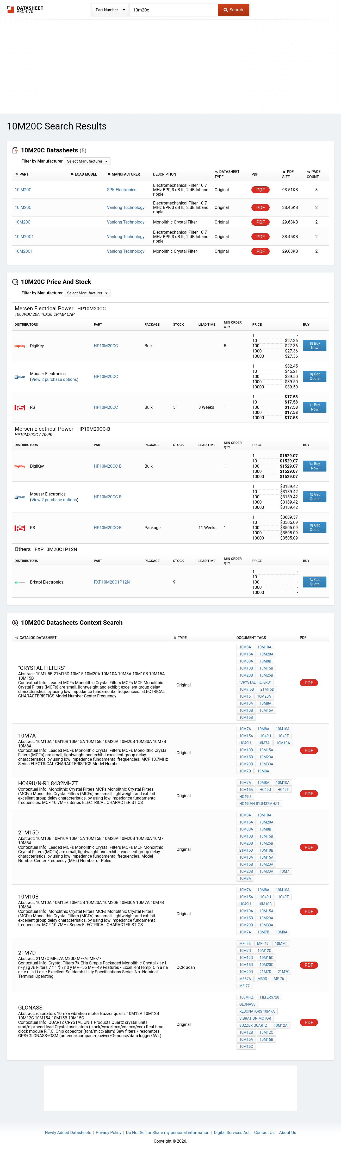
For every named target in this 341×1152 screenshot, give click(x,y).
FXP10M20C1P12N (112, 582)
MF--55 (245, 944)
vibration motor (255, 1018)
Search (233, 9)
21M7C (284, 972)
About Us (287, 1132)
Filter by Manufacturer (42, 161)
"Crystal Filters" (255, 682)
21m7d (265, 972)
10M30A (246, 661)
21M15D (267, 689)
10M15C (267, 958)
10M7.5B (246, 689)
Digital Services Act (232, 1132)
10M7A (245, 729)
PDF (260, 190)
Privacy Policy (109, 1132)
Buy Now (314, 345)
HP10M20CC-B (108, 466)
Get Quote (315, 376)
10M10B (246, 668)
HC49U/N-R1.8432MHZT (259, 804)
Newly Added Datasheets (68, 1132)
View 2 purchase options (54, 379)
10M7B (245, 771)
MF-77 (244, 986)
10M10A (264, 647)
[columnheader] (39, 174)
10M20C (267, 965)
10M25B (266, 675)
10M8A (245, 647)
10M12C (264, 951)
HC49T (283, 736)
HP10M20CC (106, 345)
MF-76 (279, 979)
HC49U (265, 736)
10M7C (281, 944)
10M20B (246, 675)
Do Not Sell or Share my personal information (167, 1132)
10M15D (246, 965)
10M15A (246, 654)
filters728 (269, 997)
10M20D (246, 972)
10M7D (245, 951)
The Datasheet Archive (25, 9)
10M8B (265, 661)
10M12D (246, 958)
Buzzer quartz (253, 1025)
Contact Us (264, 1132)
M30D (262, 979)
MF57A (245, 979)
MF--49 (262, 944)
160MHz (246, 997)
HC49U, (245, 743)
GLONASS (247, 1004)
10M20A (266, 654)
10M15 (245, 696)
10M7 (284, 871)
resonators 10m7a (257, 1011)
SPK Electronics (121, 189)
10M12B (246, 1032)
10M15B (266, 668)
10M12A (281, 1025)
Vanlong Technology (126, 207)
